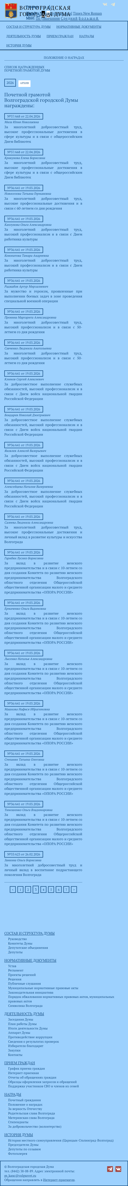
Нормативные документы (78, 27)
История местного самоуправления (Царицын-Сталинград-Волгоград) (61, 1140)
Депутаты (15, 952)
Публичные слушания (24, 984)
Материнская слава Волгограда (31, 1118)
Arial (68, 13)
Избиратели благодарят (25, 1046)
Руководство (17, 939)
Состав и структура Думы (28, 27)
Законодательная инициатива (30, 992)
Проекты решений (22, 975)
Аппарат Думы (19, 1033)
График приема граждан (26, 1068)
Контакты (15, 1055)
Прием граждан (60, 36)
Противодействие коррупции (30, 1037)
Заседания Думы (20, 1019)
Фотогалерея (17, 1154)
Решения (14, 979)
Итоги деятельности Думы (28, 1028)
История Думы (19, 45)
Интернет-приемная (23, 1073)
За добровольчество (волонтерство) (35, 1126)
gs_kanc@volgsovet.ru (20, 1176)
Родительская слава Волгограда (31, 1113)
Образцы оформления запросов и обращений (42, 1082)
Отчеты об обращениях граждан (32, 1077)
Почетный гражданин (24, 1100)
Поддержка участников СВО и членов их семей (43, 1086)
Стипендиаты (18, 1122)
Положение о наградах (25, 1105)
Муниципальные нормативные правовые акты (43, 988)
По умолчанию (52, 13)
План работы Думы (22, 1024)
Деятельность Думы (23, 36)
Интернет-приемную (59, 1180)
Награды (86, 36)
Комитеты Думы (20, 943)
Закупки (14, 1050)
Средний (69, 18)
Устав (12, 966)
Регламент (15, 970)
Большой (89, 18)
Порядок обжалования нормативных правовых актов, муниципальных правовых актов (61, 999)
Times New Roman (87, 13)
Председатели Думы (23, 1145)
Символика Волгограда (25, 1006)
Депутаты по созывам (24, 1149)
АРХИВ (24, 83)
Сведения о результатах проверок (33, 1042)
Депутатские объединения (28, 948)
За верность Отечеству (25, 1109)
